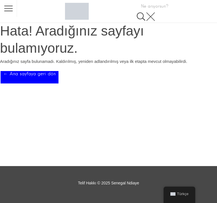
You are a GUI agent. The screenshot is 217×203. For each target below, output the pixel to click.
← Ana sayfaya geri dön (29, 73)
